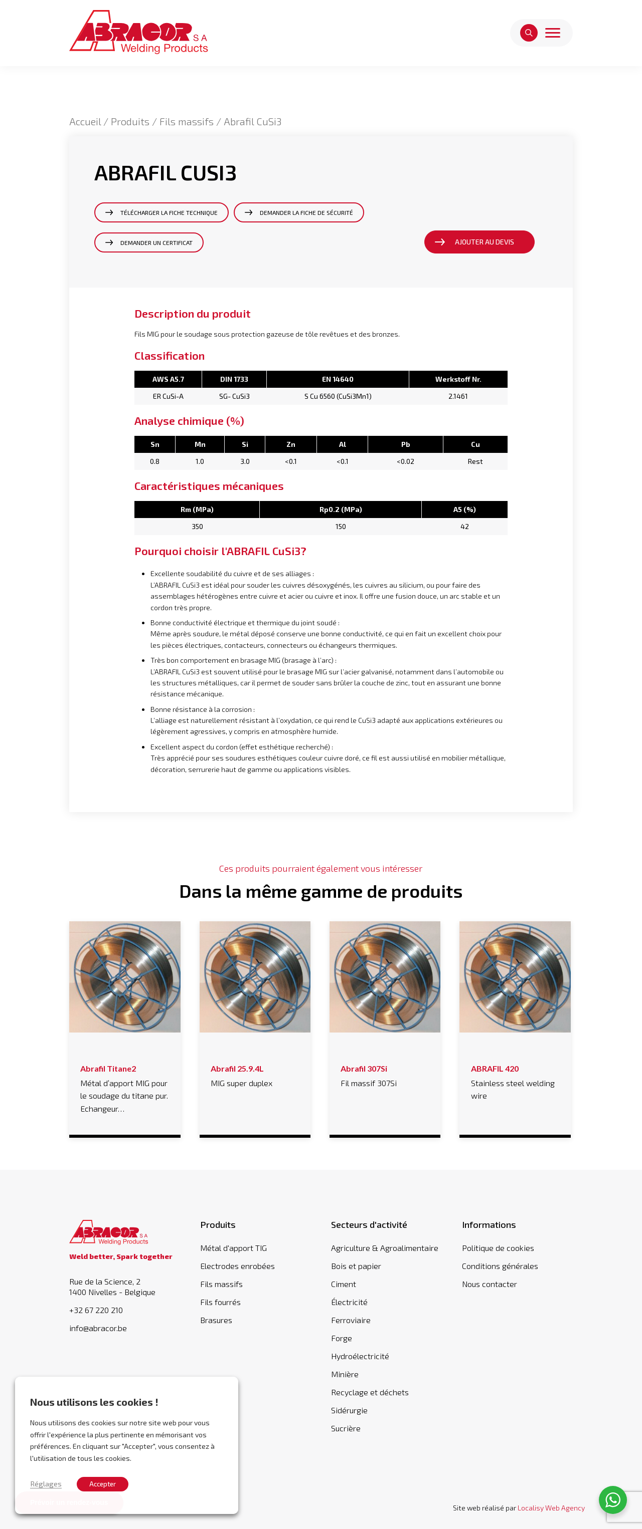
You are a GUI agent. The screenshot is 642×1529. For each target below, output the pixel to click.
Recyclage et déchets (370, 1392)
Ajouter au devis (484, 241)
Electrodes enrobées (237, 1265)
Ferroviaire (351, 1320)
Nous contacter (489, 1284)
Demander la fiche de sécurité (306, 212)
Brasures (216, 1320)
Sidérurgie (349, 1410)
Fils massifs (186, 121)
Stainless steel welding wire (515, 1081)
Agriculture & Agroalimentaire (384, 1247)
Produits (130, 121)
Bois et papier (356, 1265)
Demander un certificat (156, 242)
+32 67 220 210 (96, 1310)
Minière (345, 1374)
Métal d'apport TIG (233, 1247)
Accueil (85, 121)
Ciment (343, 1284)
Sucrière (346, 1428)
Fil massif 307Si (385, 1074)
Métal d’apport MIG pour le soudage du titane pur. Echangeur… (124, 1087)
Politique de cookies (498, 1247)
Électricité (349, 1302)
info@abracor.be (98, 1328)
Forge (341, 1338)
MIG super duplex (255, 1074)
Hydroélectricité (360, 1356)
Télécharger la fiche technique (169, 212)
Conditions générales (500, 1265)
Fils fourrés (220, 1302)
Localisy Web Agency (551, 1507)
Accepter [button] (102, 1484)
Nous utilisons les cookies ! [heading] (94, 1402)
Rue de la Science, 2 (124, 1287)
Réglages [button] (46, 1483)
